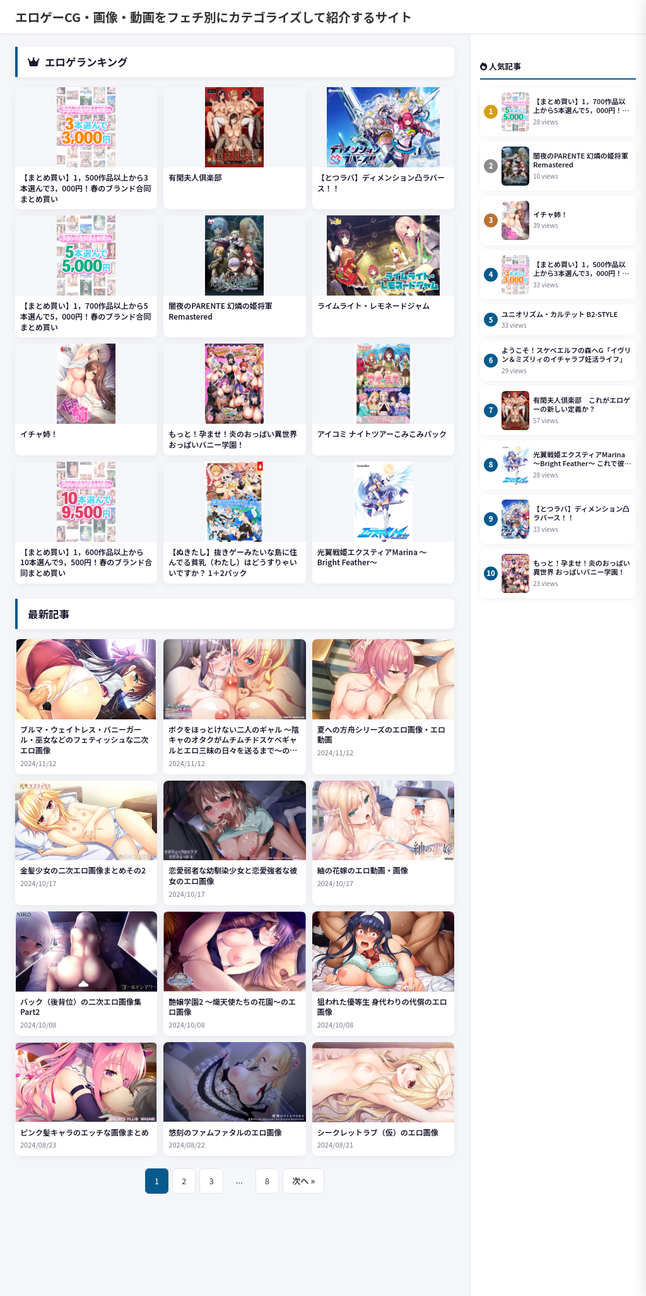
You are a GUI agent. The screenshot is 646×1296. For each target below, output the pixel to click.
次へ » (303, 1181)
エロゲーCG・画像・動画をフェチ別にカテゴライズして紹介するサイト (213, 17)
